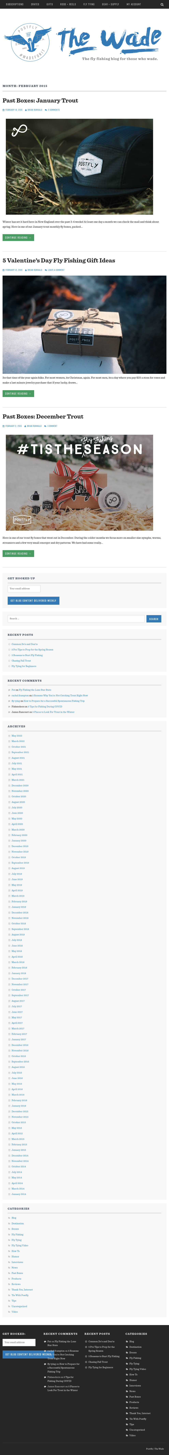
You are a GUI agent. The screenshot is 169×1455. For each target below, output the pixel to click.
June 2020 (17, 813)
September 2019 (20, 863)
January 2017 (19, 1039)
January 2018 (19, 973)
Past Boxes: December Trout (43, 417)
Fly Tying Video (20, 1245)
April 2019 (17, 890)
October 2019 (19, 857)
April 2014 (17, 1183)
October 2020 (19, 796)
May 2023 (17, 736)
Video (15, 1312)
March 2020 (18, 830)
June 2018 (17, 946)
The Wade (159, 1449)
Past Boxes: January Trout (40, 101)
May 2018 (17, 951)
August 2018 (18, 935)
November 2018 (20, 918)
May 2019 (17, 885)
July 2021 (17, 763)
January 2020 (19, 841)
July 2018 (17, 940)
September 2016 (20, 1062)
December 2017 (20, 979)
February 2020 (19, 835)
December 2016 (20, 1045)
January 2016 (19, 1106)
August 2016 (18, 1067)
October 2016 (19, 1056)
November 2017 (20, 984)
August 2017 (18, 1001)
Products (16, 1279)
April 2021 (17, 774)
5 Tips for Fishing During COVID (45, 707)
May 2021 (17, 769)
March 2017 (18, 1028)
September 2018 (20, 929)
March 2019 (18, 896)
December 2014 (20, 1156)
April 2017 (17, 1023)
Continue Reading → (18, 237)
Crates (35, 4)
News (15, 1268)
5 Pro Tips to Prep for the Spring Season (32, 650)
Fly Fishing (17, 1234)
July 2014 (17, 1172)
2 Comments (54, 109)
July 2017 (17, 1006)
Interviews (17, 1262)
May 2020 (17, 819)
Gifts (50, 4)
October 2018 (19, 923)
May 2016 (17, 1084)
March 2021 (18, 780)
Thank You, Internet (22, 1290)
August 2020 (18, 802)
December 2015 (20, 1111)
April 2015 (17, 1133)
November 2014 (20, 1161)
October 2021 (19, 747)
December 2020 (20, 785)
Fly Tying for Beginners (24, 666)
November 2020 (20, 791)
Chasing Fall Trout (21, 661)
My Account (134, 4)
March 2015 (18, 1139)
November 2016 (20, 1050)
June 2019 (17, 879)
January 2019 (19, 907)
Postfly (149, 1449)
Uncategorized (19, 1306)
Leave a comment (56, 269)
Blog (14, 1218)
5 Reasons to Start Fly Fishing (27, 655)
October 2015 (19, 1122)
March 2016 (18, 1095)
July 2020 (17, 807)
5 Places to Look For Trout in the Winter (53, 712)
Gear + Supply (110, 4)
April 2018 (17, 957)
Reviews (16, 1284)
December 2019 (20, 846)
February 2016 (19, 1100)
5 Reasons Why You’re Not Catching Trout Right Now (60, 695)
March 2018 (18, 962)
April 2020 (17, 824)
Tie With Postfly (20, 1295)
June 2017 (17, 1012)
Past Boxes (17, 1273)
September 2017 (20, 995)
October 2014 (19, 1166)
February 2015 (19, 1144)
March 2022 (18, 741)
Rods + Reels (68, 4)
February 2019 (19, 901)
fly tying (16, 701)
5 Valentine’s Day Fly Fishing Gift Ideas (59, 261)
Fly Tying (89, 4)
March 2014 (18, 1189)
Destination (18, 1223)
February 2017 (19, 1034)
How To (16, 1251)
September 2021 (20, 752)
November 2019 (20, 852)
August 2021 (18, 758)
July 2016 (17, 1073)
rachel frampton (20, 695)
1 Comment (52, 425)
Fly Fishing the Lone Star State (35, 690)
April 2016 (17, 1089)
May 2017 (17, 1017)
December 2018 (20, 913)
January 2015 (19, 1150)
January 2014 (19, 1194)
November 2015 (20, 1117)
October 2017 (19, 990)
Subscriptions (15, 4)
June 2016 (17, 1078)
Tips (14, 1301)
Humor (15, 1256)
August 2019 (18, 868)
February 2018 (19, 968)
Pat (13, 690)
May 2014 (17, 1178)
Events (15, 1229)
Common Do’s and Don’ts (25, 644)
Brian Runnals (35, 109)
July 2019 (17, 874)
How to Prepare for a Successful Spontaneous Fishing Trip (54, 701)
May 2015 (17, 1128)
